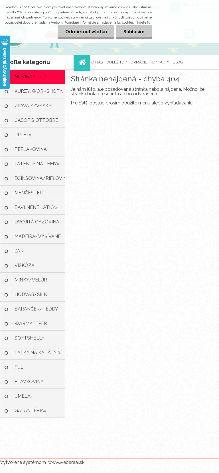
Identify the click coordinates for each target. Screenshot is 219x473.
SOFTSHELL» (29, 338)
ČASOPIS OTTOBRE (36, 120)
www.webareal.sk (66, 462)
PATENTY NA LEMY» (37, 163)
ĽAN (19, 251)
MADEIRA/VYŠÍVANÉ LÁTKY (38, 239)
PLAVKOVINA (29, 381)
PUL (19, 367)
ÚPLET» (23, 134)
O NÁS (97, 62)
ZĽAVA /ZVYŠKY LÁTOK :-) (33, 108)
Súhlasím (134, 31)
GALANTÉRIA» (30, 410)
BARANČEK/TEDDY (36, 309)
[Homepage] (82, 62)
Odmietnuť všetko (86, 31)
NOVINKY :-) (28, 76)
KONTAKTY (160, 62)
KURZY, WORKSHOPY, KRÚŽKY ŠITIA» (39, 93)
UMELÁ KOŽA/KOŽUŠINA (34, 398)
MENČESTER (29, 193)
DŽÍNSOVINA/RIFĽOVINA (40, 178)
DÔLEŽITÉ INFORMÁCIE (126, 62)
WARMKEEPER (31, 323)
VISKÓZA (25, 265)
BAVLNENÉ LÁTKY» (36, 207)
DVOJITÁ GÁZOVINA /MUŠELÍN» (37, 224)
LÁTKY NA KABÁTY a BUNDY (37, 355)
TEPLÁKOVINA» (32, 149)
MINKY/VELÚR (31, 280)
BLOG (178, 62)
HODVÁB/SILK (31, 294)
